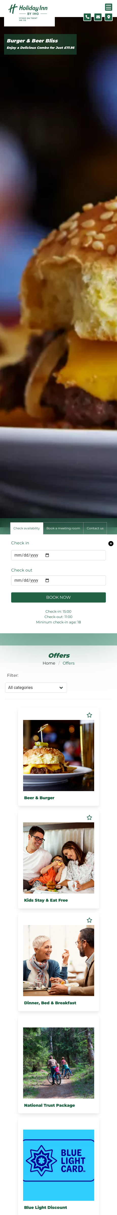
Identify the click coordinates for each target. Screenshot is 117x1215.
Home (49, 663)
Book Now (58, 597)
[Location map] (108, 17)
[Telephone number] (87, 17)
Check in (20, 543)
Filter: (12, 675)
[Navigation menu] (108, 7)
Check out (21, 570)
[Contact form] (98, 17)
